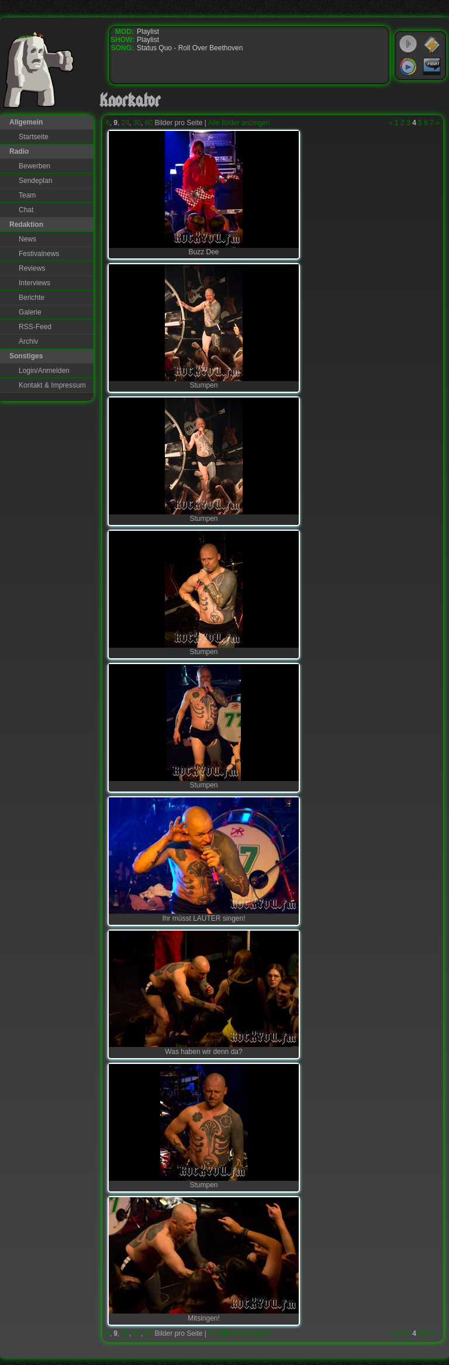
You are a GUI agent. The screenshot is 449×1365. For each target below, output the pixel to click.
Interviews (34, 283)
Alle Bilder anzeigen (239, 123)
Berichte (31, 297)
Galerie (30, 312)
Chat (26, 210)
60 (149, 123)
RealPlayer (432, 66)
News (27, 239)
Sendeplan (35, 181)
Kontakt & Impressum (52, 385)
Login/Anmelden (44, 371)
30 (137, 123)
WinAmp (432, 44)
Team (27, 195)
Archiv (28, 341)
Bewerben (34, 166)
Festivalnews (39, 254)
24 (125, 123)
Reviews (32, 268)
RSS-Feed (35, 327)
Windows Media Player (408, 66)
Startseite (34, 137)
